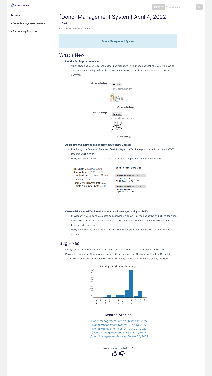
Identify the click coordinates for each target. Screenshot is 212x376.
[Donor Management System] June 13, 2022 (119, 324)
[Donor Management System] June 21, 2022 (118, 328)
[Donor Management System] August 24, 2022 (119, 336)
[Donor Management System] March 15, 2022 (119, 321)
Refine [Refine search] (158, 6)
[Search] (199, 7)
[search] (180, 7)
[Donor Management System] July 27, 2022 (119, 332)
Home (17, 15)
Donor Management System (29, 23)
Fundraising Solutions (25, 31)
